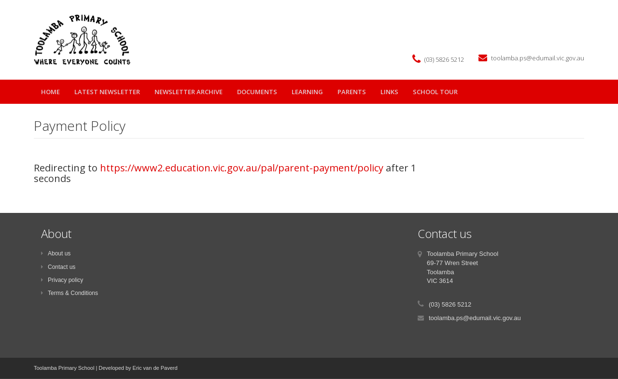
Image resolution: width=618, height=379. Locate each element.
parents (351, 91)
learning (307, 91)
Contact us (58, 267)
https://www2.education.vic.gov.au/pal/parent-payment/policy (241, 167)
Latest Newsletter (107, 91)
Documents (257, 91)
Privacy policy (62, 280)
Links (389, 91)
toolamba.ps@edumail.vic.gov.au (537, 58)
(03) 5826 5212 (444, 59)
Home (50, 91)
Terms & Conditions (69, 293)
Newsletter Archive (188, 91)
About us (55, 253)
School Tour (435, 91)
